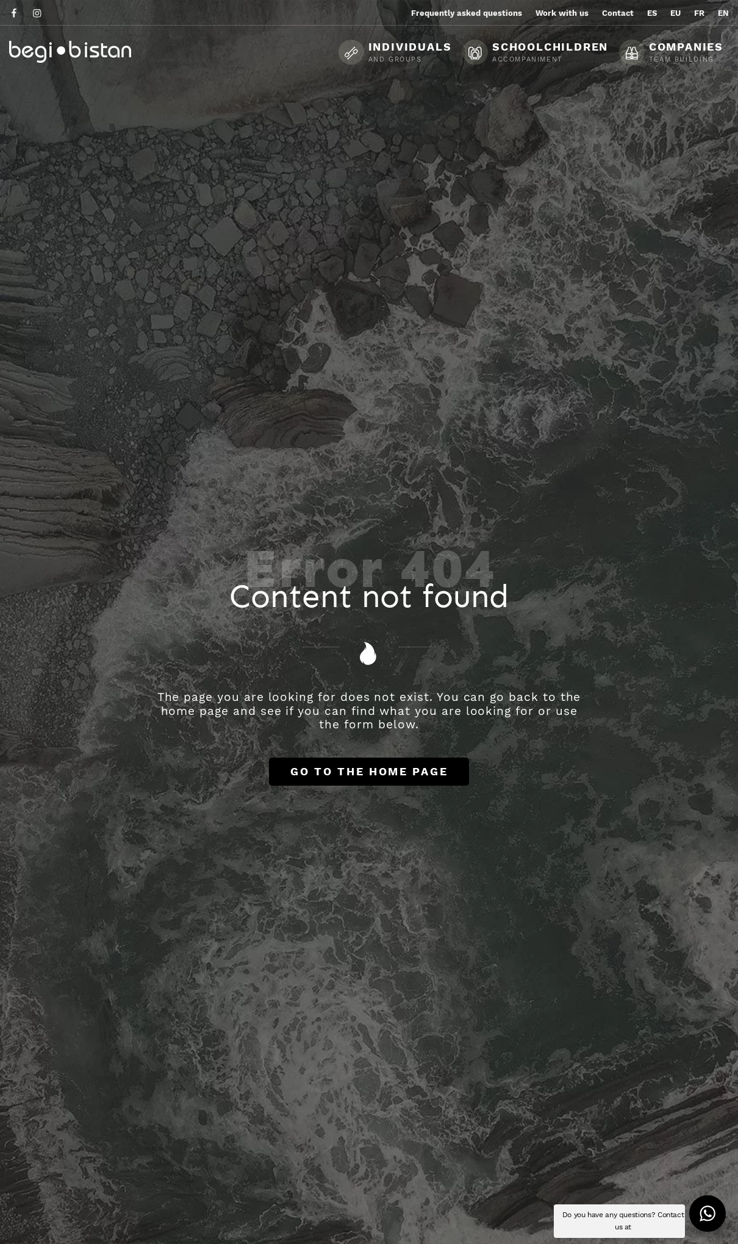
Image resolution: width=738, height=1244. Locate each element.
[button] (707, 1213)
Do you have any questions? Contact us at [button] (623, 1220)
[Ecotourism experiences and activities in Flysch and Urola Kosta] (100, 51)
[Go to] (15, 12)
